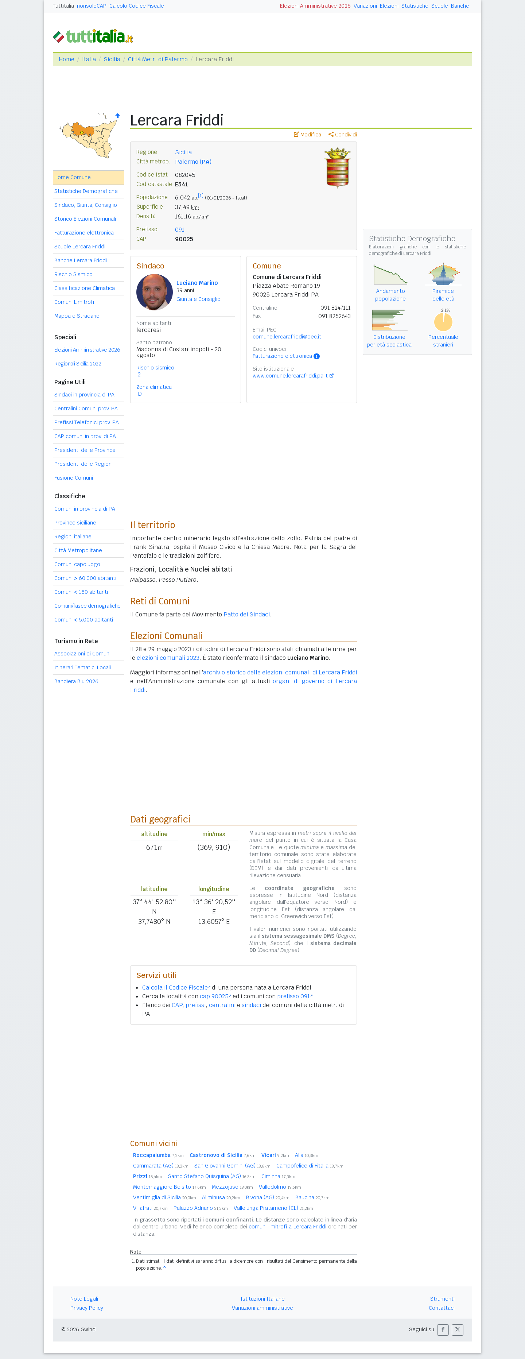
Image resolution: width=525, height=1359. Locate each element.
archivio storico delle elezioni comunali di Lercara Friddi (280, 672)
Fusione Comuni (73, 478)
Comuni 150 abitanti (81, 592)
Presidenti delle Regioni (83, 464)
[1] (200, 196)
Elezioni (389, 6)
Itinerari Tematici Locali (82, 667)
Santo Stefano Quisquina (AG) (212, 1176)
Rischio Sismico (73, 274)
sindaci (251, 1005)
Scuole (439, 6)
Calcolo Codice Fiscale (136, 6)
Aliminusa (221, 1197)
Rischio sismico (155, 367)
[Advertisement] (243, 1081)
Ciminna (278, 1176)
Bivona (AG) (267, 1197)
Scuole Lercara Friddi (79, 246)
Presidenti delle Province (85, 450)
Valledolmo (280, 1187)
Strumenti (442, 1299)
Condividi (342, 134)
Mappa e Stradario (77, 316)
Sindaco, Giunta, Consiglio (85, 205)
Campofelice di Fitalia (309, 1165)
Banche (460, 6)
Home (66, 59)
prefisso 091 (294, 996)
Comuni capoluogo (77, 564)
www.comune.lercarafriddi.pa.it (290, 375)
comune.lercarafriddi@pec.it (287, 336)
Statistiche (414, 6)
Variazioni (365, 6)
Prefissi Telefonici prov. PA (86, 422)
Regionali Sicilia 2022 (77, 363)
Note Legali (84, 1299)
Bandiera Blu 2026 (76, 681)
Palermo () (193, 162)
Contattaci (442, 1308)
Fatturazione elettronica (84, 232)
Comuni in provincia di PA (84, 509)
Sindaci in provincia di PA (84, 394)
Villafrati (150, 1208)
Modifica (307, 134)
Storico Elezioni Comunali (85, 219)
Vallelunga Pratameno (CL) (273, 1208)
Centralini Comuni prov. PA (86, 408)
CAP (177, 1005)
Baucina (312, 1197)
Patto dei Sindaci (246, 614)
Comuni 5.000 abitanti (83, 619)
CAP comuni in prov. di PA (85, 436)
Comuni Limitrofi (74, 302)
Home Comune (72, 177)
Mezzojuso (232, 1187)
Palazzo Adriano (201, 1208)
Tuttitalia (63, 6)
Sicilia (112, 59)
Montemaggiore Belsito (169, 1187)
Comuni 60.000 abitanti (85, 578)
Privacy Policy (86, 1308)
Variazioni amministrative (262, 1308)
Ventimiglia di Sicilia (164, 1197)
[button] (443, 1330)
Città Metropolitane (78, 550)
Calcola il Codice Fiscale (176, 987)
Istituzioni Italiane (263, 1299)
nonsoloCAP (91, 6)
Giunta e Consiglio (198, 299)
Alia (306, 1155)
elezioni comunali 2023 (168, 658)
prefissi (196, 1005)
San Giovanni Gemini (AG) (232, 1165)
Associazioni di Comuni (82, 653)
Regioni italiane (73, 536)
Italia (89, 59)
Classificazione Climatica (84, 288)
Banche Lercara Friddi (80, 260)
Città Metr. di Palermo (158, 59)
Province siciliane (75, 522)
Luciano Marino (197, 283)
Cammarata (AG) (160, 1165)
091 (179, 229)
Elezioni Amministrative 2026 (315, 6)
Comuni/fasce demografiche (87, 606)
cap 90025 (215, 996)
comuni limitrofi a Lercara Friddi (287, 1226)
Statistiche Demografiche (86, 191)
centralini (222, 1005)
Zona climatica (154, 387)
